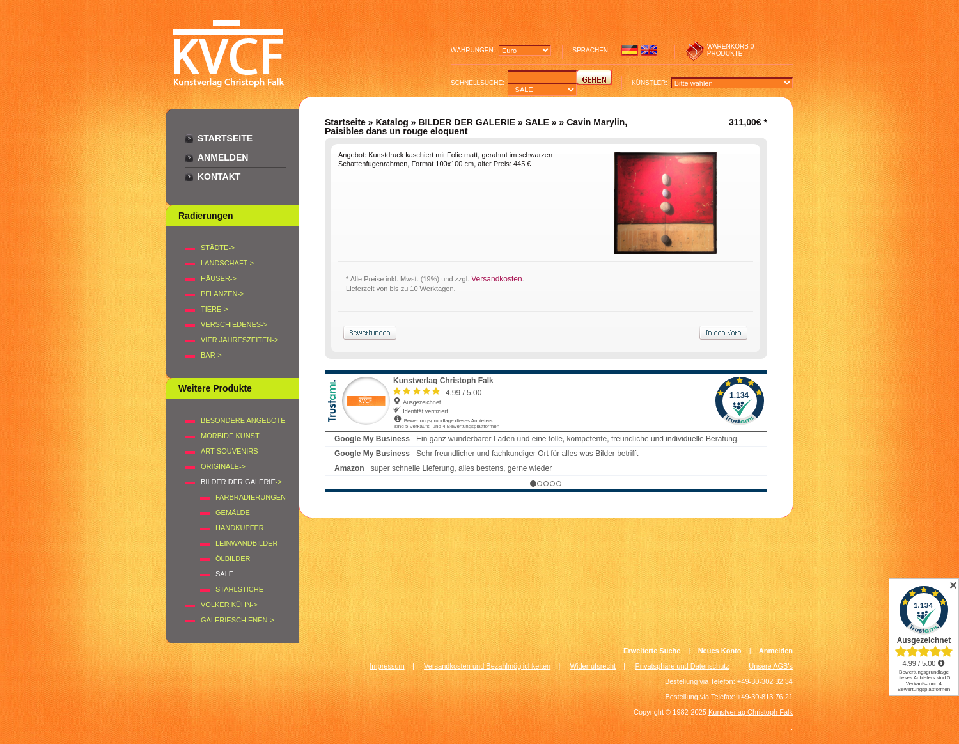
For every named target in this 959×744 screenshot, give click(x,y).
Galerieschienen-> (237, 620)
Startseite (225, 138)
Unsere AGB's (771, 666)
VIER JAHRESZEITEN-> (239, 340)
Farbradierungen (250, 497)
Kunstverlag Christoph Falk (750, 712)
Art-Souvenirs (229, 451)
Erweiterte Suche (651, 650)
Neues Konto (720, 650)
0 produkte (730, 50)
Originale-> (223, 466)
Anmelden (223, 157)
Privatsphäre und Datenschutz (682, 666)
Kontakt (219, 176)
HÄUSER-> (219, 278)
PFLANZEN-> (222, 293)
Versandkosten (496, 278)
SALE (537, 122)
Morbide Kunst (230, 435)
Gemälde (232, 512)
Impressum (387, 666)
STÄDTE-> (218, 247)
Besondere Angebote (243, 420)
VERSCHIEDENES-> (234, 324)
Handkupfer (239, 528)
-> (241, 482)
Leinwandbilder (246, 543)
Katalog (391, 122)
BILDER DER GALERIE (466, 122)
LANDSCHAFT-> (227, 263)
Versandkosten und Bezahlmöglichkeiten (487, 666)
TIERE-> (214, 309)
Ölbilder (232, 558)
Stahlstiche (239, 589)
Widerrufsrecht (593, 666)
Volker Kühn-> (229, 604)
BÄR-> (211, 355)
